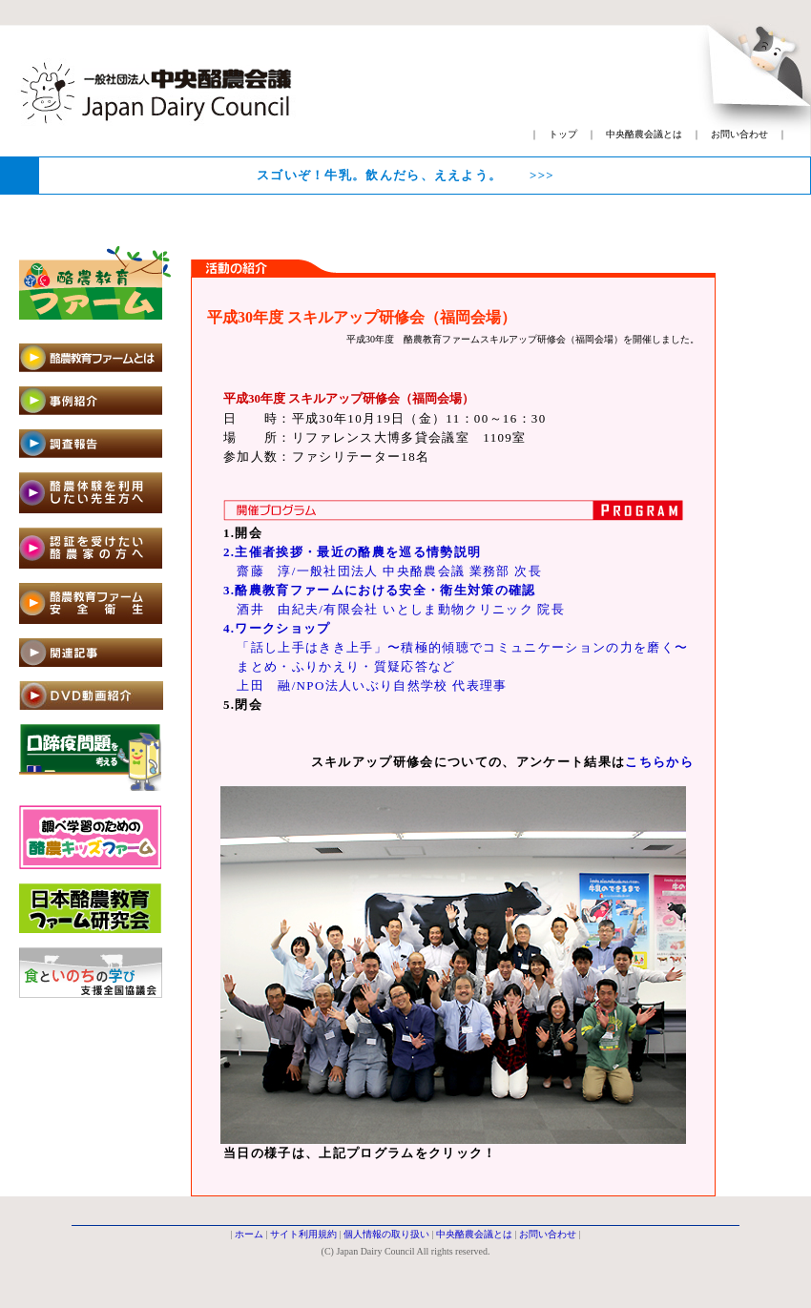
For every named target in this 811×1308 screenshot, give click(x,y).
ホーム (249, 1234)
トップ (563, 134)
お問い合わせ (739, 134)
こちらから (659, 762)
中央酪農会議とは (644, 134)
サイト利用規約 (303, 1234)
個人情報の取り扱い (386, 1234)
